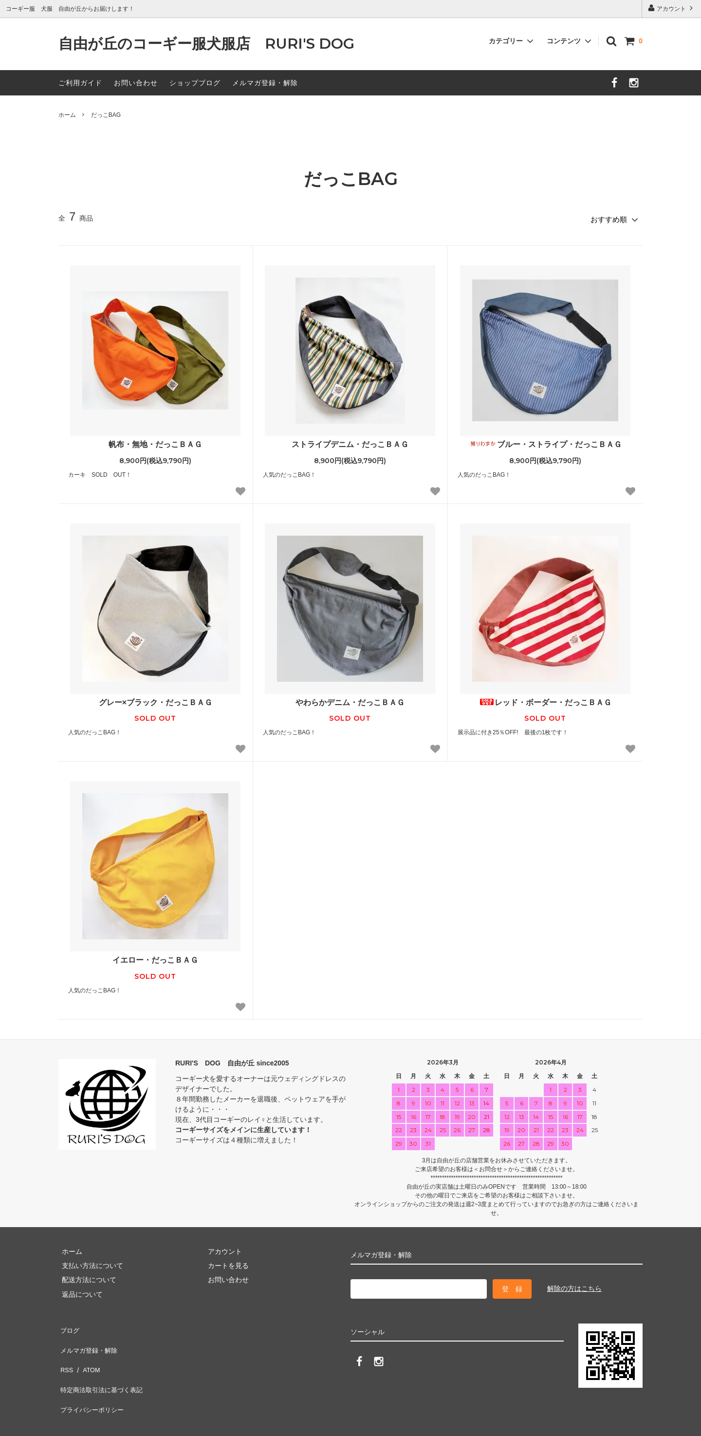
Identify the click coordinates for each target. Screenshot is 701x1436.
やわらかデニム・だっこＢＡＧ (350, 699)
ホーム (67, 115)
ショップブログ (195, 83)
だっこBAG (106, 115)
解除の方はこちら (574, 1285)
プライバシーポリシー (92, 1382)
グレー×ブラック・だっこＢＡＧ (155, 699)
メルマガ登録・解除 (265, 83)
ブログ (68, 1325)
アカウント (671, 8)
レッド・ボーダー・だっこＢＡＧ (545, 699)
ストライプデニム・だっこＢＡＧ (350, 441)
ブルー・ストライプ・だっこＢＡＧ (545, 441)
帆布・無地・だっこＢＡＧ (155, 441)
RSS (65, 1354)
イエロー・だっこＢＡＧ (155, 957)
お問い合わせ (136, 83)
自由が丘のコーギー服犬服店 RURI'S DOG (213, 44)
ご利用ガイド (80, 83)
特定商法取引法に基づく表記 (102, 1368)
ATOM (87, 1354)
